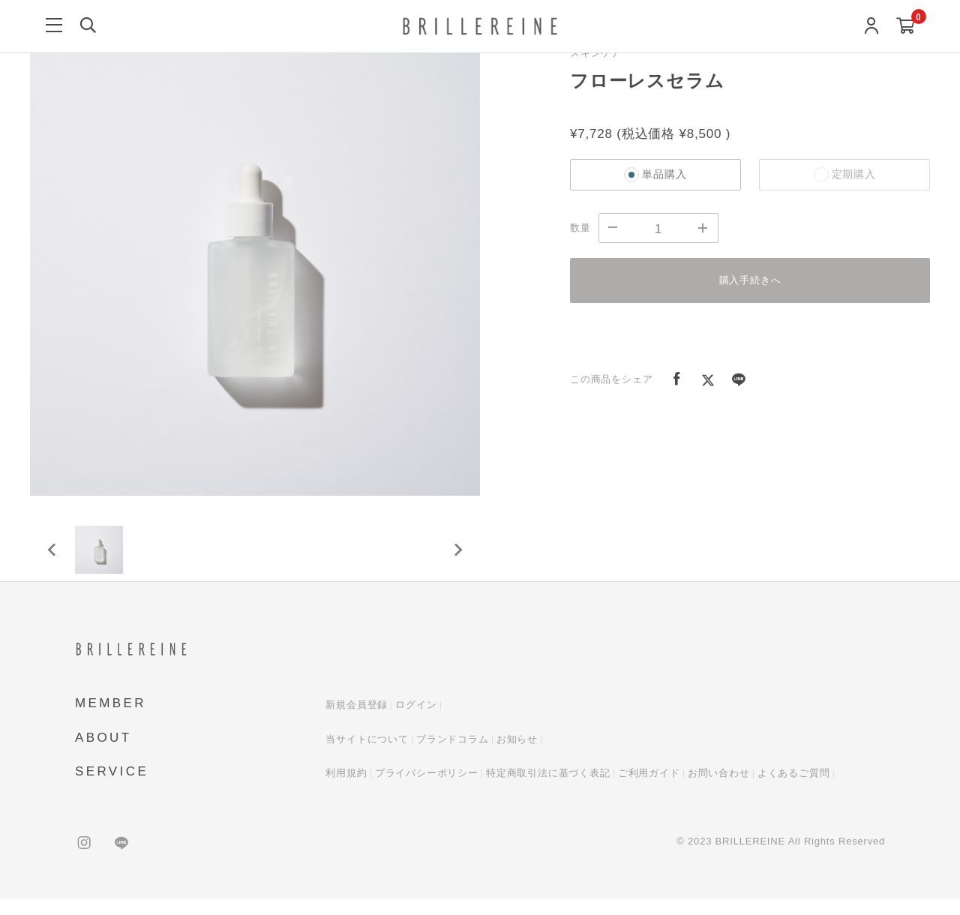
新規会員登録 (357, 721)
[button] (105, 558)
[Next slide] (457, 558)
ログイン (415, 721)
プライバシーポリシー (426, 789)
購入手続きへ (750, 280)
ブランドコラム (452, 754)
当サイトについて (367, 754)
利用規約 (346, 789)
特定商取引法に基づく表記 (548, 789)
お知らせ (517, 754)
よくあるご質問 (794, 789)
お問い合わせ (719, 789)
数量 (580, 227)
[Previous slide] (53, 558)
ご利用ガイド (649, 789)
